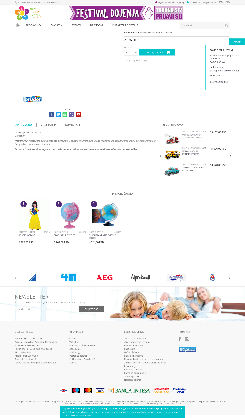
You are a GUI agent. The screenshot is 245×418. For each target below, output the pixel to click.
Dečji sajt (19, 30)
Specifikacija (48, 153)
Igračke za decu (42, 30)
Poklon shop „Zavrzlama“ (82, 388)
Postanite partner (78, 384)
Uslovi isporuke (131, 405)
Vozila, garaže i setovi (60, 30)
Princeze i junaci (27, 261)
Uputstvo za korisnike (135, 367)
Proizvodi (29, 30)
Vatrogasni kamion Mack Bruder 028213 (192, 165)
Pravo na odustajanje (135, 401)
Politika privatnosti (133, 374)
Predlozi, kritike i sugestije (82, 374)
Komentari (72, 153)
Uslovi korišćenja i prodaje (137, 371)
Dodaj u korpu (156, 81)
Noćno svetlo (61, 261)
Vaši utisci (74, 371)
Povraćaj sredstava (133, 398)
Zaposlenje (75, 377)
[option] (195, 184)
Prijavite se (91, 337)
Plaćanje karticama (133, 384)
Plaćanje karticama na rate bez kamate (144, 388)
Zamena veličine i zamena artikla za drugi (145, 391)
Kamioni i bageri (87, 30)
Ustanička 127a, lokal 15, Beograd (40, 370)
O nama (73, 367)
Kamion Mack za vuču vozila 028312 (193, 198)
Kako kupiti (129, 377)
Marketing (74, 381)
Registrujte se (209, 2)
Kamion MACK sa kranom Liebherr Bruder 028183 (190, 181)
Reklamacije (130, 395)
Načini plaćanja (131, 381)
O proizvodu (23, 153)
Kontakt (73, 391)
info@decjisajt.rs (33, 374)
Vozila (75, 30)
